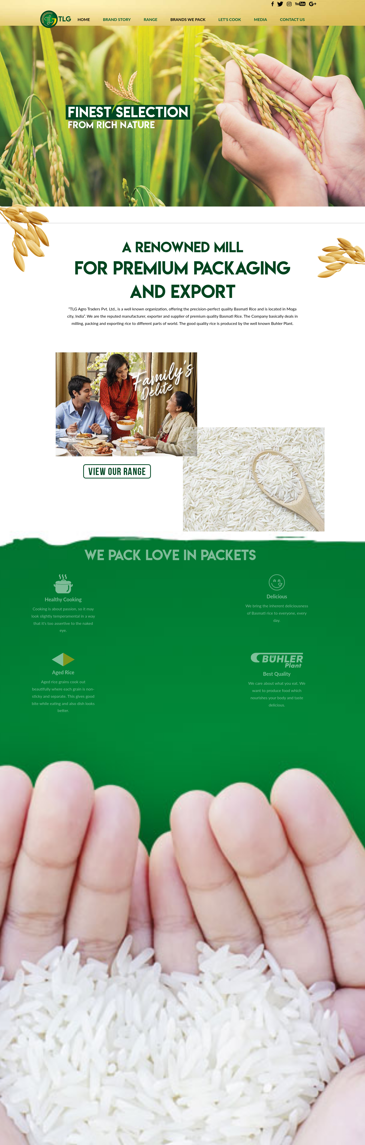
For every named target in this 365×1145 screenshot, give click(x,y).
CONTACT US (292, 19)
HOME (83, 19)
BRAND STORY (117, 19)
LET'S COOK (229, 19)
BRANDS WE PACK (187, 19)
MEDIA (260, 19)
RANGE (150, 19)
